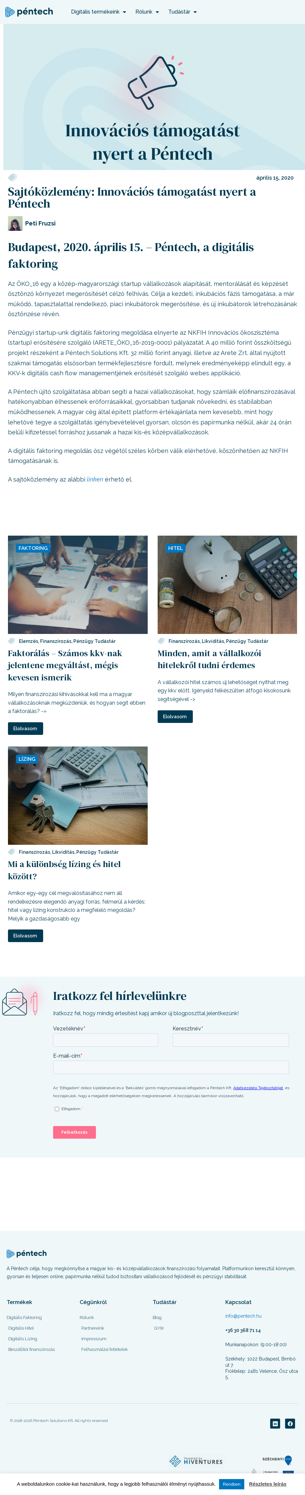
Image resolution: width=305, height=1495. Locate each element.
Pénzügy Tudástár (94, 641)
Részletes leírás (268, 1484)
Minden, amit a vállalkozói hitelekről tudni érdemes (209, 659)
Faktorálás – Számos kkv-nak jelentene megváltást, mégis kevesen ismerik (65, 665)
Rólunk (147, 12)
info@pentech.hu (243, 1315)
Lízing (27, 758)
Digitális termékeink (98, 12)
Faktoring (34, 548)
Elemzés (28, 641)
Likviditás (213, 641)
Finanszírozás (55, 641)
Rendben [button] (232, 1484)
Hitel (176, 548)
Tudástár (182, 12)
